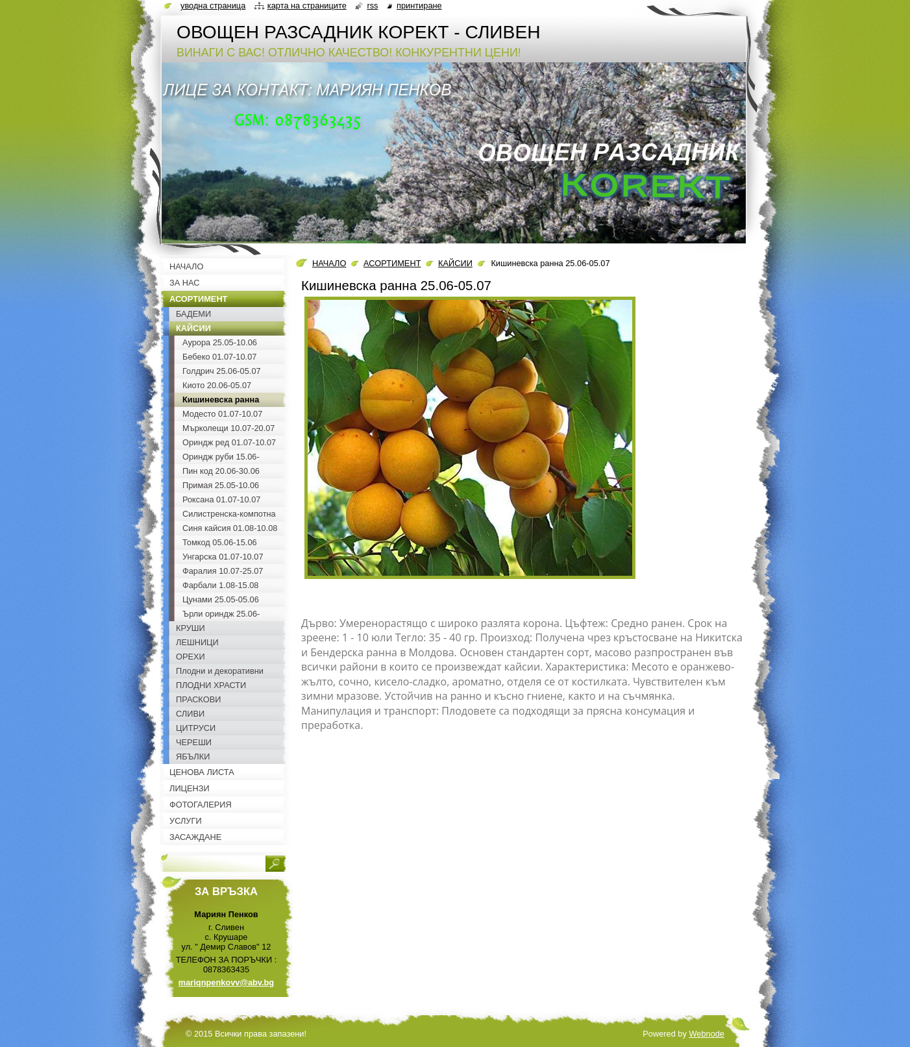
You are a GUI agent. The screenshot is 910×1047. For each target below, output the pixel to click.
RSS (372, 5)
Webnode (706, 1034)
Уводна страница (212, 5)
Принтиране (419, 5)
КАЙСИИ (455, 263)
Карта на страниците (307, 5)
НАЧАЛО (329, 263)
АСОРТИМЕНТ (392, 263)
